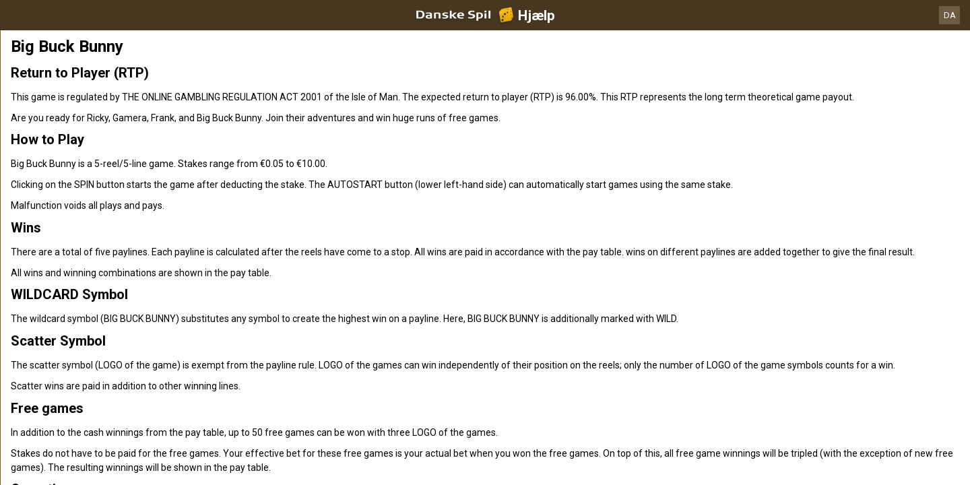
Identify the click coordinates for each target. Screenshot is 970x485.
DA (950, 15)
